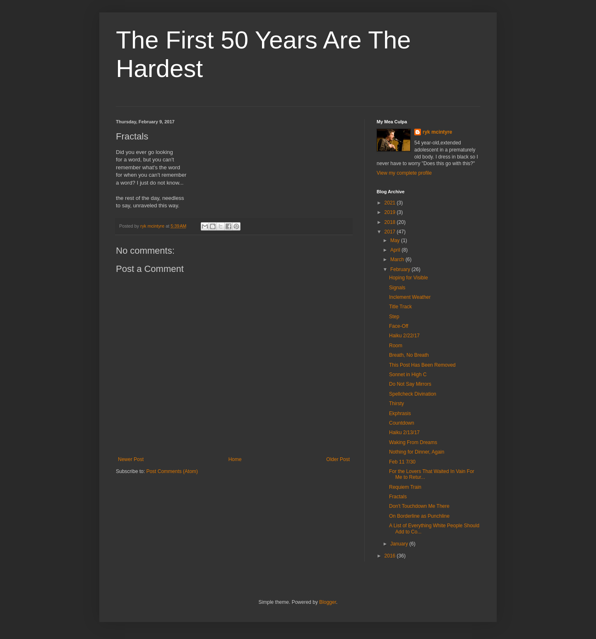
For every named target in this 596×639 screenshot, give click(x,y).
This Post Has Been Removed (422, 365)
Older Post (338, 459)
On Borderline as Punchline (419, 516)
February (400, 269)
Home (235, 459)
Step (394, 317)
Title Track (400, 307)
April (395, 250)
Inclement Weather (410, 297)
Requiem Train (405, 487)
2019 (391, 212)
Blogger (327, 602)
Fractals (398, 497)
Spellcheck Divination (412, 394)
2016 (391, 556)
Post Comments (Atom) (172, 471)
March (398, 259)
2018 (391, 222)
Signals (397, 288)
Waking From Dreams (413, 442)
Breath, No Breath (409, 355)
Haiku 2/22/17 (404, 336)
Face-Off (398, 326)
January (399, 544)
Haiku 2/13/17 (404, 432)
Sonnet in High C (408, 374)
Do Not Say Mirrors (410, 384)
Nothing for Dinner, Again (416, 452)
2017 (391, 232)
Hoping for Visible (408, 278)
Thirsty (396, 403)
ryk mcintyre (437, 132)
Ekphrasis (400, 413)
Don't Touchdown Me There (419, 506)
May (395, 240)
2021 (391, 203)
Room (395, 345)
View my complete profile (404, 173)
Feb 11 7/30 (402, 462)
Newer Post (131, 459)
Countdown (401, 423)
